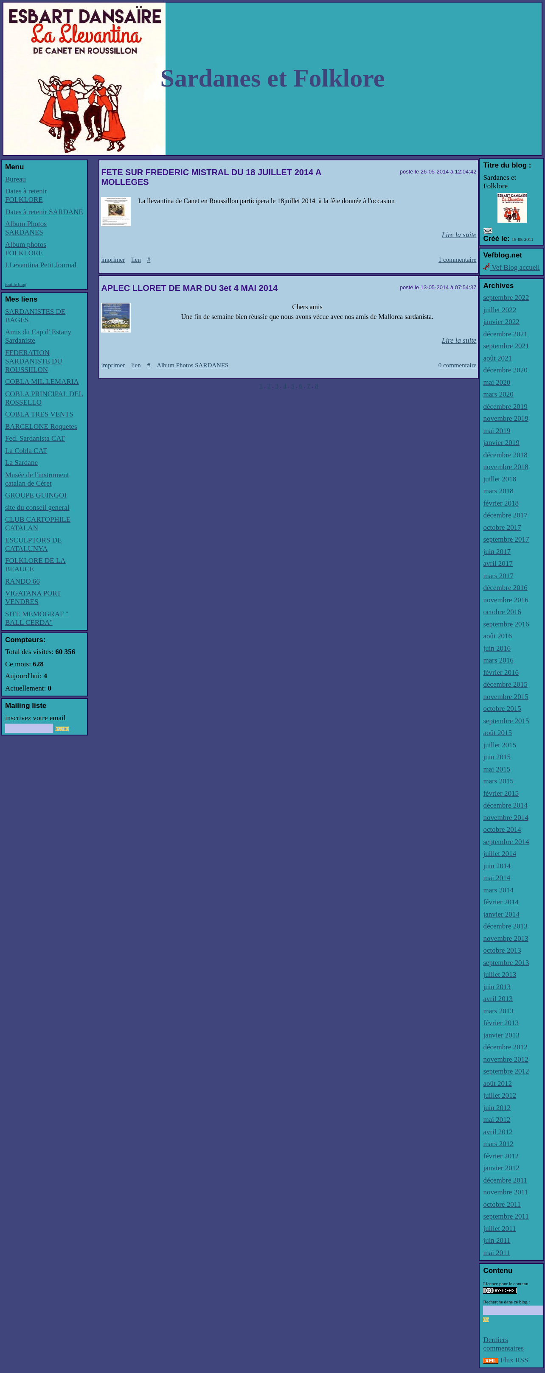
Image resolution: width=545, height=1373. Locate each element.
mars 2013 (498, 1011)
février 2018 (501, 503)
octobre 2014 (502, 829)
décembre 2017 (505, 515)
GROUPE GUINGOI (36, 495)
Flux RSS (505, 1360)
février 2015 (501, 793)
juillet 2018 (499, 479)
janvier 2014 (501, 914)
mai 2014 (496, 878)
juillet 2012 (499, 1095)
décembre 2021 (505, 334)
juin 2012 (497, 1108)
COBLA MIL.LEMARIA (42, 382)
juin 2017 (497, 552)
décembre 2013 (505, 926)
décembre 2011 (505, 1180)
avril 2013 (497, 999)
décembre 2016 (505, 588)
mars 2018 (498, 491)
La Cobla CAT (26, 451)
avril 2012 (497, 1132)
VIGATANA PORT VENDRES (33, 597)
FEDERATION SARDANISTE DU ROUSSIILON (33, 361)
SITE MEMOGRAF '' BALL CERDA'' (36, 618)
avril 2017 (497, 563)
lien (136, 259)
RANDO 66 (22, 581)
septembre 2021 (506, 346)
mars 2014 (498, 890)
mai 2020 (496, 382)
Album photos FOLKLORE (25, 248)
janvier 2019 (501, 443)
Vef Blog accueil (511, 267)
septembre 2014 (506, 842)
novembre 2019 (505, 418)
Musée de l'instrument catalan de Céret (37, 479)
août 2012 (497, 1083)
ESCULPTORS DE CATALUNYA (33, 544)
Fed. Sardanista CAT (35, 438)
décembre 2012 (505, 1047)
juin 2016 (497, 648)
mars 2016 (498, 660)
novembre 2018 (505, 467)
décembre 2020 (505, 370)
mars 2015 (498, 781)
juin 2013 (497, 987)
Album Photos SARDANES (26, 228)
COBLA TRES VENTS (39, 414)
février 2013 (501, 1023)
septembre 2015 (506, 721)
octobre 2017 (502, 527)
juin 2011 (496, 1240)
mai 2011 (496, 1253)
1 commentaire (457, 259)
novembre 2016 (505, 600)
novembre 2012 (505, 1059)
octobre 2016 (502, 612)
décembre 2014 (505, 805)
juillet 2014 (499, 854)
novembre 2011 (505, 1192)
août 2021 (497, 358)
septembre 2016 (506, 624)
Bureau (15, 179)
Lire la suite (459, 235)
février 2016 (501, 672)
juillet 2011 (499, 1229)
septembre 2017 (506, 539)
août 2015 (497, 733)
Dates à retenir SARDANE (44, 212)
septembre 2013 (506, 963)
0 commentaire (457, 365)
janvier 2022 (501, 322)
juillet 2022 (499, 310)
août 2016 (497, 636)
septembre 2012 (506, 1071)
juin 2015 (497, 757)
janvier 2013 (501, 1035)
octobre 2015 (502, 709)
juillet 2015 (499, 745)
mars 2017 (498, 576)
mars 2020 (498, 394)
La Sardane (21, 463)
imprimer (113, 259)
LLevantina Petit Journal (40, 265)
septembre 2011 (505, 1216)
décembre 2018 (505, 455)
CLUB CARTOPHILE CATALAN (37, 523)
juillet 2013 (499, 974)
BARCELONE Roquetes (41, 426)
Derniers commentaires (503, 1344)
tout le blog (15, 284)
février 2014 (501, 902)
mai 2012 (496, 1120)
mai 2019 (496, 431)
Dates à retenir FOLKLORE (26, 195)
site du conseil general (37, 507)
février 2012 (501, 1156)
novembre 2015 (505, 697)
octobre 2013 (502, 950)
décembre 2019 (505, 407)
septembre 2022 (506, 298)
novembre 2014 (505, 818)
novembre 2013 (505, 938)
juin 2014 (497, 866)
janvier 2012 (501, 1168)
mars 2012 (498, 1144)
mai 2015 (496, 769)
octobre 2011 (502, 1204)
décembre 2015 (505, 684)
